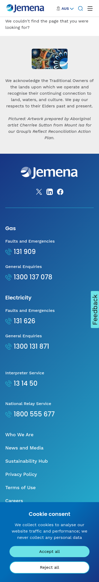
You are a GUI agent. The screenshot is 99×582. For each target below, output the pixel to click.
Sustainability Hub (26, 461)
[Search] (80, 8)
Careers (14, 500)
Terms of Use (20, 487)
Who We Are (19, 434)
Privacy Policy (21, 474)
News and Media (24, 448)
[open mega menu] (90, 8)
